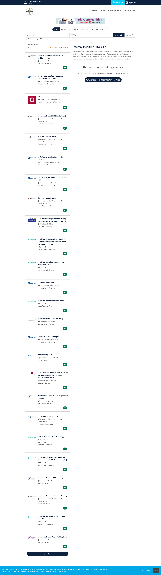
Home (94, 10)
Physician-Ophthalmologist (48, 416)
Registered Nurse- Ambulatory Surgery (52, 496)
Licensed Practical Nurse (47, 136)
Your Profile (114, 10)
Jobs (102, 10)
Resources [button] (129, 10)
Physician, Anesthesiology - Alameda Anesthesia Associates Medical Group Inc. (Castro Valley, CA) (52, 241)
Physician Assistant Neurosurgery (50, 319)
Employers (131, 2)
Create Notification (61, 47)
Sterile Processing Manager (48, 337)
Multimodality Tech (45, 355)
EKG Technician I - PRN (46, 282)
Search (56, 29)
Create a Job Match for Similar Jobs (103, 79)
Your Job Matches (87, 29)
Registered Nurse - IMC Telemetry (50, 478)
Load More (47, 554)
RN (39, 96)
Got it (156, 570)
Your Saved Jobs (101, 29)
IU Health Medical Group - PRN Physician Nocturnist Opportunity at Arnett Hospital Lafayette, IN (53, 375)
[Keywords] (47, 35)
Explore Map (73, 29)
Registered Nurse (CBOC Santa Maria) (52, 116)
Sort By (29, 47)
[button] (130, 35)
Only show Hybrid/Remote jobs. (39, 39)
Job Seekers (118, 2)
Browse (64, 29)
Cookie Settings (145, 570)
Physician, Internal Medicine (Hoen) (51, 301)
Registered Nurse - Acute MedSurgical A (52, 537)
